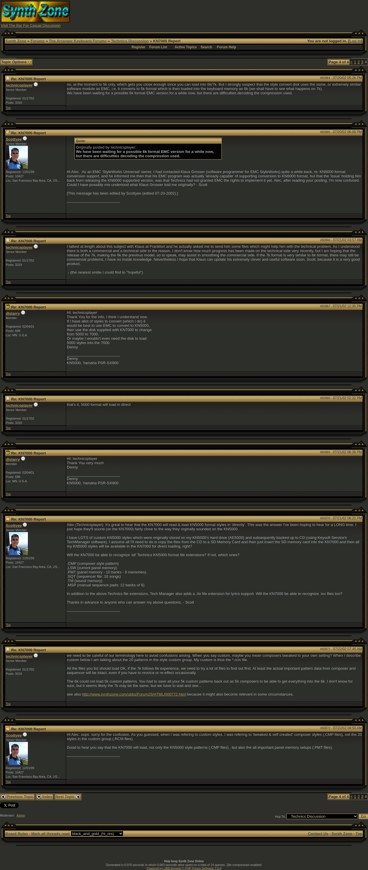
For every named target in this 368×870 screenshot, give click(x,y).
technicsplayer (19, 85)
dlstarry (13, 313)
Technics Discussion (130, 41)
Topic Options (16, 62)
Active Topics (186, 47)
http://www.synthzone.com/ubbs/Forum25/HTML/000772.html (134, 694)
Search (206, 47)
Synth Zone (15, 41)
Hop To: (280, 816)
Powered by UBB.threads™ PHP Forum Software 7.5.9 (184, 868)
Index (44, 796)
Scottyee (14, 139)
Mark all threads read (50, 833)
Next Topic (67, 796)
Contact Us (318, 833)
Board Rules (16, 833)
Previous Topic (17, 796)
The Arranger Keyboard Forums (78, 41)
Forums (37, 41)
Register (138, 47)
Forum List (158, 47)
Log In (355, 41)
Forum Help (226, 47)
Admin (20, 815)
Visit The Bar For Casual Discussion (31, 25)
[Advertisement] (262, 14)
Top (8, 108)
